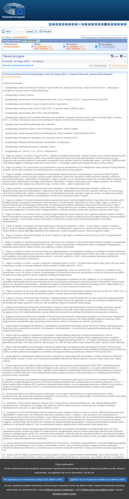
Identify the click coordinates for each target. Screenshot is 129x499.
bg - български (50, 24)
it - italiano (86, 24)
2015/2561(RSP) (20, 37)
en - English (73, 24)
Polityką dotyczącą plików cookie (98, 493)
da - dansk (60, 24)
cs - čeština (56, 24)
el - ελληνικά (69, 24)
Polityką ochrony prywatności (59, 493)
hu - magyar (96, 24)
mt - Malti (99, 24)
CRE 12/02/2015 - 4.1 (75, 49)
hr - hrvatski (82, 24)
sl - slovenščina (118, 24)
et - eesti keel (66, 24)
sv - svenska (125, 24)
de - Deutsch (63, 24)
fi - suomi (122, 24)
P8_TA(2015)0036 (106, 47)
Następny (30, 31)
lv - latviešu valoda (89, 24)
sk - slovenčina (115, 24)
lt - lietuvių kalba (92, 24)
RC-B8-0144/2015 (11, 47)
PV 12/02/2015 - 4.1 (74, 47)
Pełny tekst (47, 31)
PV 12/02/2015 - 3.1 (42, 47)
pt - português (109, 24)
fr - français (76, 24)
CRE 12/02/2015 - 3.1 (43, 49)
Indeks (7, 31)
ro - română (112, 24)
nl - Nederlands (102, 24)
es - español (53, 24)
